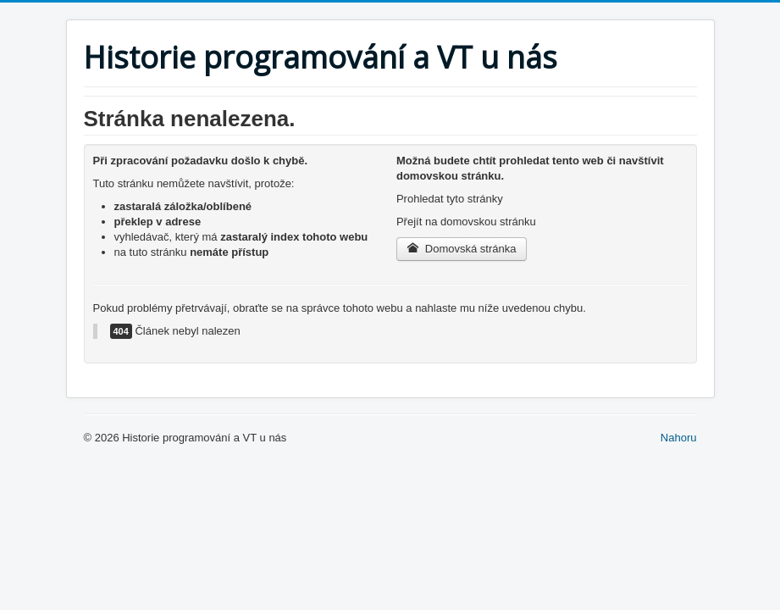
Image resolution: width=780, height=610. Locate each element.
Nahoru (679, 437)
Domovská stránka (462, 248)
